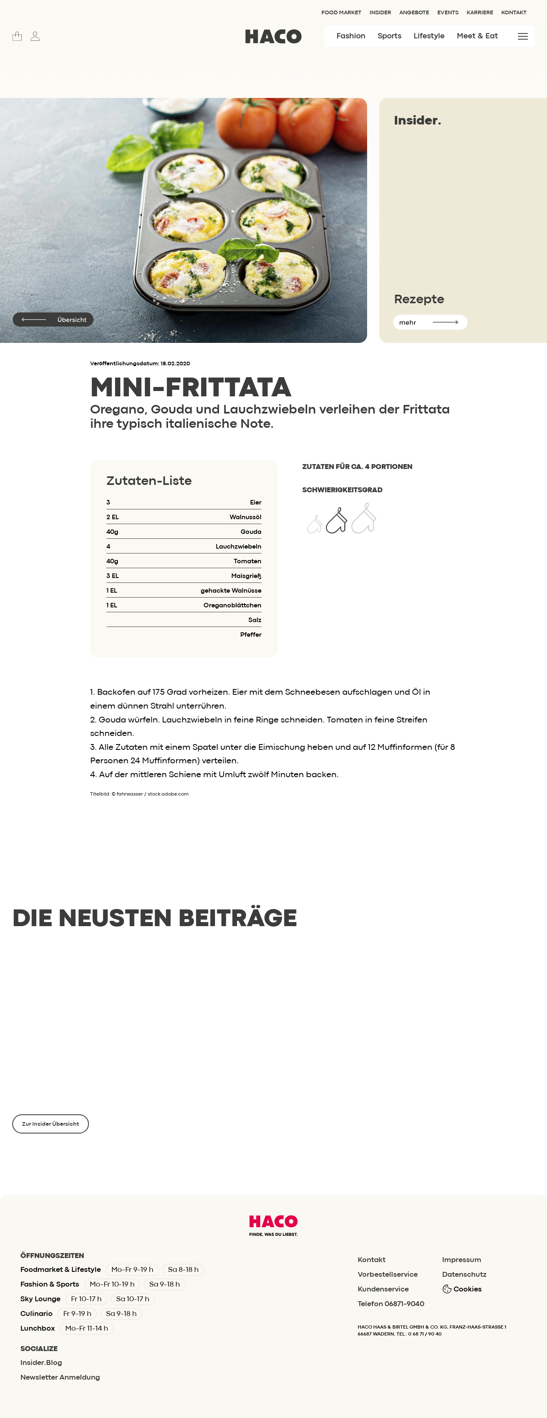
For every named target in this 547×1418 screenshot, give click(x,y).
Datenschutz (464, 1275)
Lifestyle (429, 36)
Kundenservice (383, 1290)
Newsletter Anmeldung (60, 1378)
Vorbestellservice (388, 1275)
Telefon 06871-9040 (391, 1304)
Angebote (414, 12)
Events (447, 12)
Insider (380, 12)
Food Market (341, 12)
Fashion (351, 36)
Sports (389, 36)
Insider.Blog (41, 1363)
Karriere (480, 12)
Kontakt (514, 12)
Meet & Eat (477, 36)
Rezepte (419, 299)
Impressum (461, 1260)
